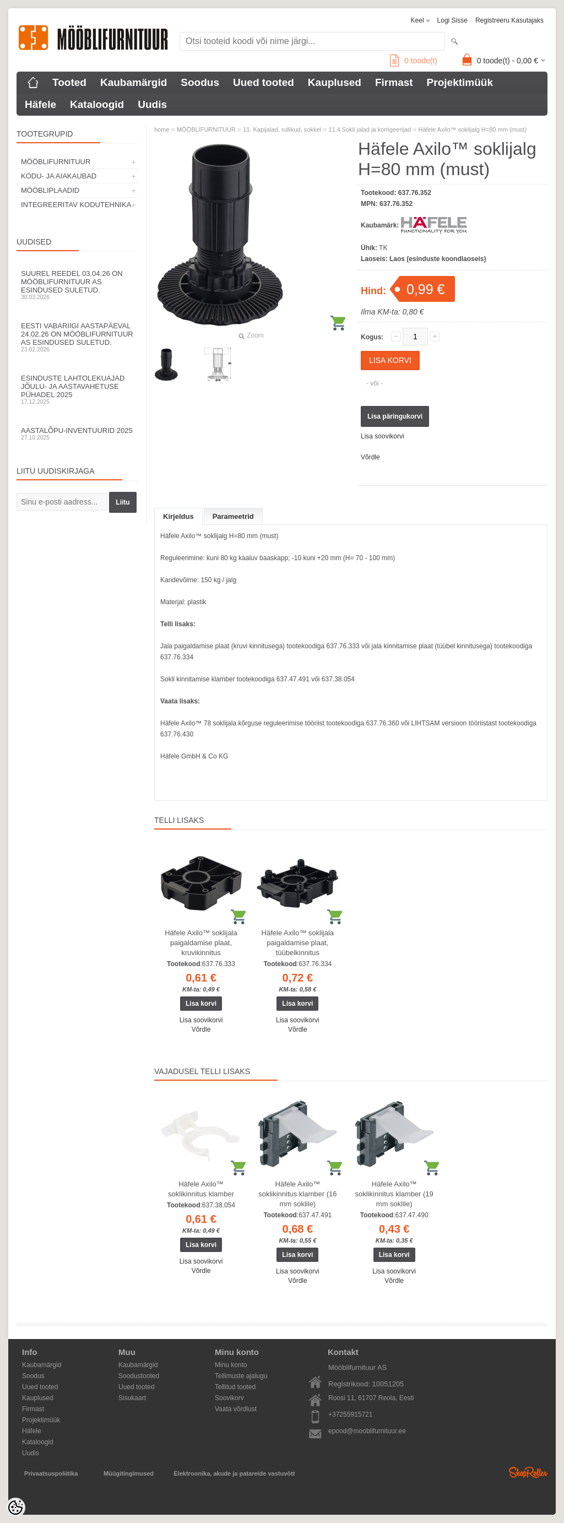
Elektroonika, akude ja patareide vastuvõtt (234, 1473)
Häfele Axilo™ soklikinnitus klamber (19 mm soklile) (394, 1194)
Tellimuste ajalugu (241, 1376)
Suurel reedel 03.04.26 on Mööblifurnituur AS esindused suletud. (77, 284)
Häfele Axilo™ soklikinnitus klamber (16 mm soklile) (297, 1194)
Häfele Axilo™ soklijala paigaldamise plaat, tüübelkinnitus (298, 943)
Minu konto (231, 1365)
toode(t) (413, 60)
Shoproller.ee (528, 1472)
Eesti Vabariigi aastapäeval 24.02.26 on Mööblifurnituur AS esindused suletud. (77, 337)
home (162, 129)
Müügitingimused (129, 1473)
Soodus (200, 82)
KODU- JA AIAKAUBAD (58, 176)
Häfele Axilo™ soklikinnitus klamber (201, 1189)
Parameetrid (233, 516)
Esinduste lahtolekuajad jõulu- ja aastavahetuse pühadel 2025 (77, 389)
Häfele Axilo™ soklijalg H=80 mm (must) (473, 129)
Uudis (152, 104)
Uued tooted (263, 82)
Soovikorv (229, 1398)
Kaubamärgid (133, 82)
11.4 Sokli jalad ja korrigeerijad (369, 129)
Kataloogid (97, 104)
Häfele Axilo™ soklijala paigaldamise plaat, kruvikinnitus (201, 943)
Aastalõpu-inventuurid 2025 (77, 433)
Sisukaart (132, 1398)
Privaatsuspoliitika (51, 1473)
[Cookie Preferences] (15, 1507)
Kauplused (334, 82)
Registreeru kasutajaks (509, 20)
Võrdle (370, 457)
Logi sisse (452, 20)
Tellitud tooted (235, 1387)
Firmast (394, 82)
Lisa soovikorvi (382, 436)
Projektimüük (460, 82)
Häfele (40, 104)
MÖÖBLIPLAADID (50, 190)
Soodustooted (138, 1376)
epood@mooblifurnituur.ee (367, 1431)
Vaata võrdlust (236, 1409)
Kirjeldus (178, 516)
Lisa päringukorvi (394, 416)
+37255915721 (350, 1414)
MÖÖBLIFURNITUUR (55, 162)
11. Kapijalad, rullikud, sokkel (282, 129)
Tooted (69, 82)
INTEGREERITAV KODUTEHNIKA (76, 204)
